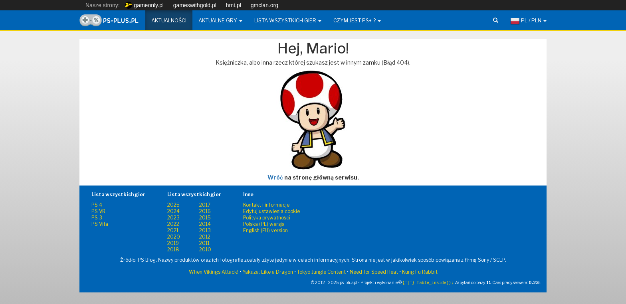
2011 (204, 243)
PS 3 (96, 218)
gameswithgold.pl (194, 5)
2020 (173, 237)
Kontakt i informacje (266, 205)
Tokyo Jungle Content (321, 272)
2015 (205, 218)
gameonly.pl (144, 5)
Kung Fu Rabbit (420, 272)
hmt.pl (233, 5)
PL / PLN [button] (528, 21)
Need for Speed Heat (374, 272)
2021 (172, 230)
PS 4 (96, 205)
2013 (205, 230)
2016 (205, 211)
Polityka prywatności (266, 218)
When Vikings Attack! (213, 272)
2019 (173, 243)
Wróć (275, 177)
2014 (205, 224)
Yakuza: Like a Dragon (267, 272)
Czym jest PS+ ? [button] (357, 20)
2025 (173, 205)
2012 (204, 237)
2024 (173, 211)
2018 (173, 250)
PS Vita (99, 224)
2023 (173, 218)
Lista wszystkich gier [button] (287, 20)
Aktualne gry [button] (220, 20)
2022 (173, 224)
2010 (205, 250)
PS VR (98, 211)
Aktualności (168, 20)
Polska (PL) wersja (264, 224)
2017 (204, 205)
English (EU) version (265, 230)
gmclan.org (264, 5)
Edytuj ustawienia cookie (271, 211)
